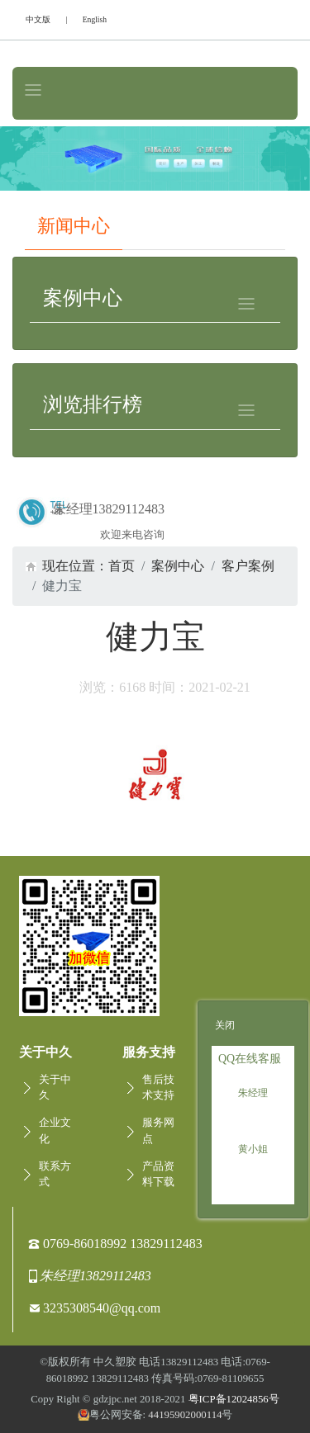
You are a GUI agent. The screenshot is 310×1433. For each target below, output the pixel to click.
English (95, 19)
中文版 (38, 19)
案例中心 (177, 566)
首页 (121, 566)
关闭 (225, 1025)
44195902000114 (185, 1415)
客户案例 (248, 566)
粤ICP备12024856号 (233, 1399)
